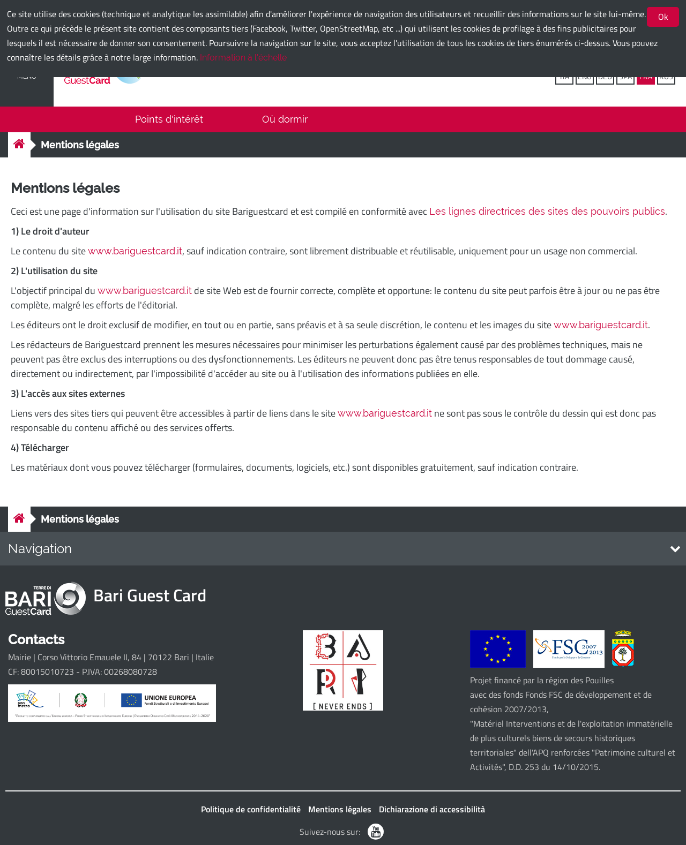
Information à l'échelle (243, 57)
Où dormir (285, 119)
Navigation (40, 548)
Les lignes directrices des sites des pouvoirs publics (547, 211)
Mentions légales (80, 144)
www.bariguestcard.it (135, 250)
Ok (663, 16)
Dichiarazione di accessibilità (432, 809)
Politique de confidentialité (251, 809)
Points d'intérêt (169, 119)
